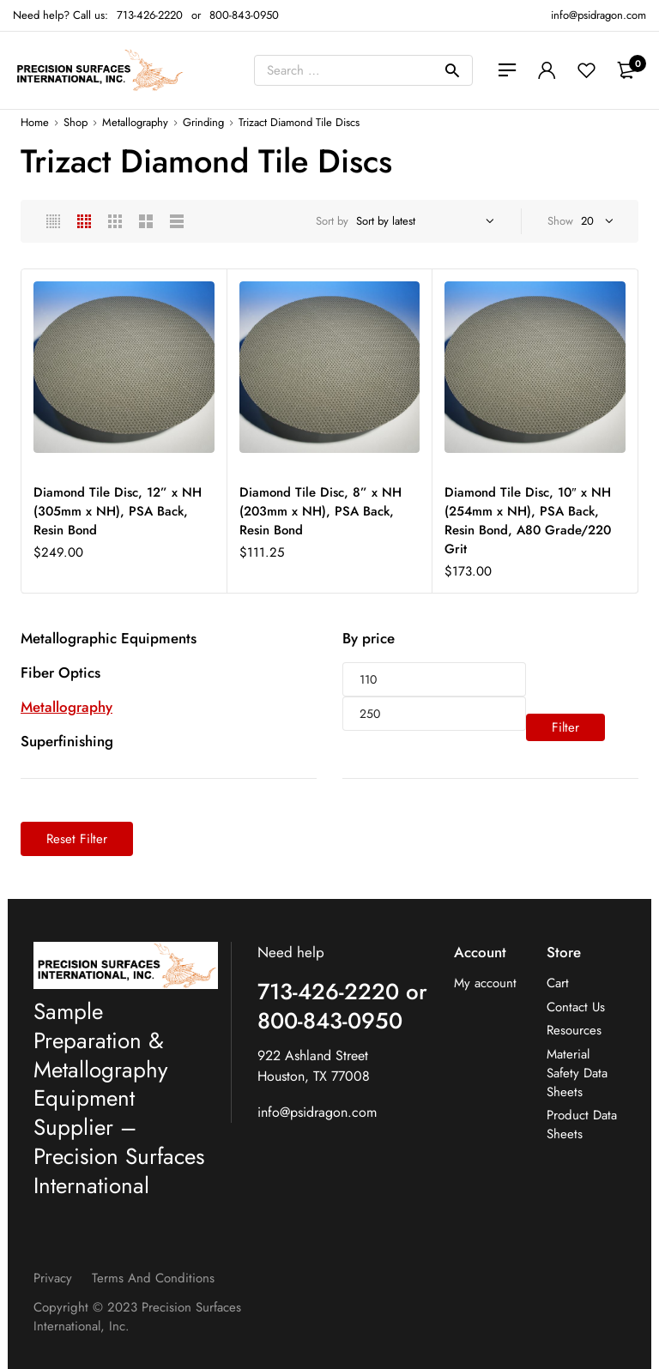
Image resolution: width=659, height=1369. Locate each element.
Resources (574, 1031)
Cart (558, 983)
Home (35, 122)
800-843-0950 (244, 15)
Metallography (135, 122)
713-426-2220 (150, 15)
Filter (565, 727)
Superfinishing (67, 741)
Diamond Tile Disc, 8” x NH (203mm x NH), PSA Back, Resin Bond (320, 511)
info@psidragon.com (317, 1112)
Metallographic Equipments (108, 638)
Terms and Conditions (153, 1278)
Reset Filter (76, 838)
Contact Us (576, 1007)
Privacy (52, 1278)
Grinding (203, 122)
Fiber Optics (60, 672)
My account (485, 983)
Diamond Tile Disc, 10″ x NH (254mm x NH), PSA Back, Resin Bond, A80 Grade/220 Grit (527, 520)
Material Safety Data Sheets (577, 1073)
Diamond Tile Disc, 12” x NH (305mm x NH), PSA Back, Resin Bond (117, 511)
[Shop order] (422, 221)
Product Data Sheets (582, 1125)
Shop (75, 122)
